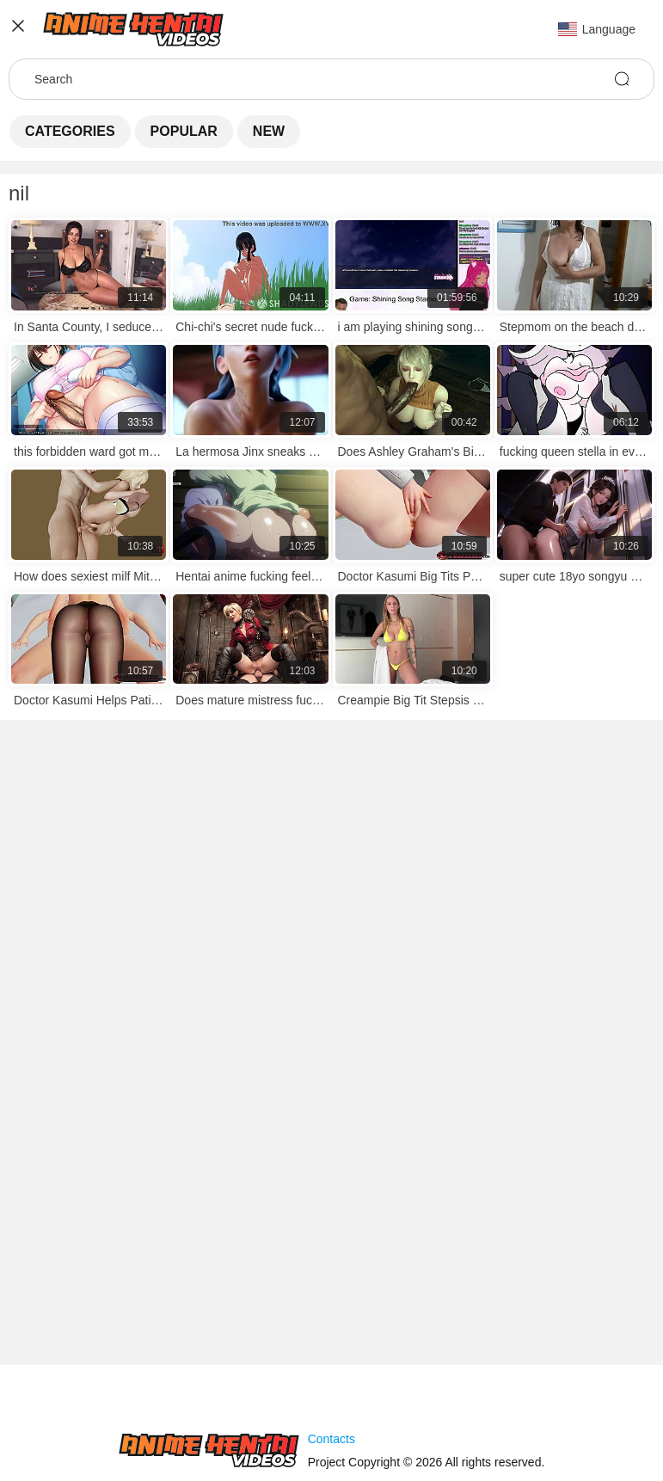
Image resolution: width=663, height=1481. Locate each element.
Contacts (331, 1439)
